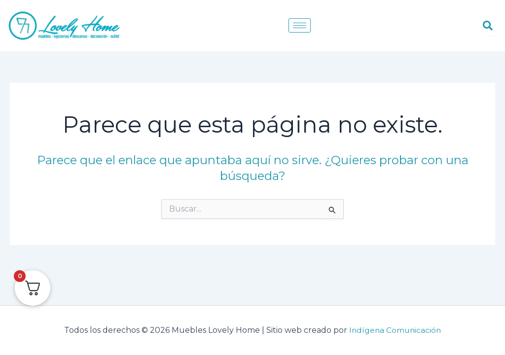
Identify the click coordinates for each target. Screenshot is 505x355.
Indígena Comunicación (395, 330)
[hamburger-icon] (300, 25)
